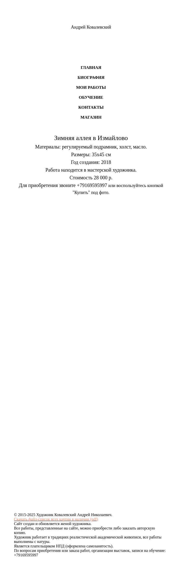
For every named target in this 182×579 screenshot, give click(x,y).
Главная (91, 67)
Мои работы (91, 87)
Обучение (91, 97)
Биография (91, 77)
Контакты (90, 107)
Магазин (91, 117)
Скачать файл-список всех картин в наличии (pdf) (56, 519)
